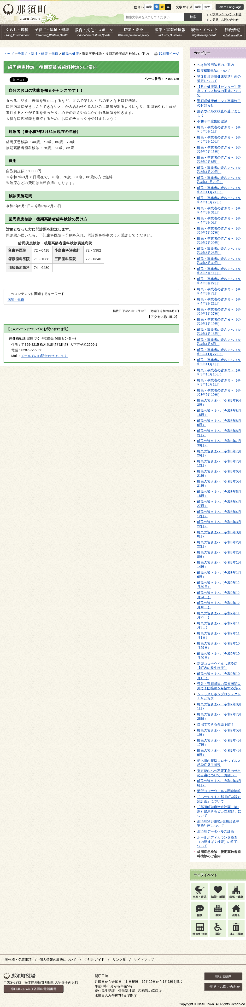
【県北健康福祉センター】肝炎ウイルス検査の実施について (219, 91)
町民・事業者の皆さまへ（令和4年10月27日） (219, 200)
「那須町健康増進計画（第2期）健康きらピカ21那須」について (219, 811)
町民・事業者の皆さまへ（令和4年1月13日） (219, 332)
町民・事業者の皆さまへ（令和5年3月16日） (219, 139)
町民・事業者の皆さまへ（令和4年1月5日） (219, 342)
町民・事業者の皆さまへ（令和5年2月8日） (219, 159)
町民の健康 (70, 54)
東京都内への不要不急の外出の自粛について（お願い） (219, 773)
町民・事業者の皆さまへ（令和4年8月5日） (219, 220)
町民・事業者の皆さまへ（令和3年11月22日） (219, 352)
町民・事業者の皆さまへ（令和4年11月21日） (219, 190)
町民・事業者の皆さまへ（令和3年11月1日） (219, 362)
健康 (55, 54)
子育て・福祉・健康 (33, 54)
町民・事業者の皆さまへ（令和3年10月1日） (219, 382)
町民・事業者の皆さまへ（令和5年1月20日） (219, 170)
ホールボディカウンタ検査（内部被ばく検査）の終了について (219, 841)
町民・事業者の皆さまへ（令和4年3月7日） (219, 291)
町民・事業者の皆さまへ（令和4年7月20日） (219, 240)
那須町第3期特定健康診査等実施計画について (218, 823)
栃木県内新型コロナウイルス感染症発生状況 (219, 763)
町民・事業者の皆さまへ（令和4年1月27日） (219, 311)
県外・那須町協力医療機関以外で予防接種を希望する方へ (219, 686)
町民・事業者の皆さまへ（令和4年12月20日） (219, 180)
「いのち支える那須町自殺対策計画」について (219, 799)
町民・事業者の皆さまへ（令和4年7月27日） (219, 230)
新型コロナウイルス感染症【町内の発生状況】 (217, 666)
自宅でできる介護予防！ (215, 724)
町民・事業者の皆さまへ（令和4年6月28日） (219, 251)
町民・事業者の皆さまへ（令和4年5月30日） (219, 261)
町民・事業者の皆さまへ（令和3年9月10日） (219, 392)
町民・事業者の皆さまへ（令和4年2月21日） (219, 301)
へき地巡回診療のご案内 (215, 65)
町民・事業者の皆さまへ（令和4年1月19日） (219, 321)
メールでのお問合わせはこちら (44, 356)
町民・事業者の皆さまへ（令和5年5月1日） (219, 129)
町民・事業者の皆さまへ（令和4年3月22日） (219, 281)
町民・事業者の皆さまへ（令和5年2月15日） (219, 149)
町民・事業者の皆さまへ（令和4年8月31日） (219, 210)
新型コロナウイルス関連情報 (219, 791)
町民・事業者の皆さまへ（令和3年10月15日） (219, 372)
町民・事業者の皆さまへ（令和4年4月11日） (219, 271)
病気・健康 (15, 300)
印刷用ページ (169, 54)
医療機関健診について (214, 71)
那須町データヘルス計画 (215, 831)
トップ (9, 54)
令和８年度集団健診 (212, 121)
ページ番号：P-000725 (161, 79)
